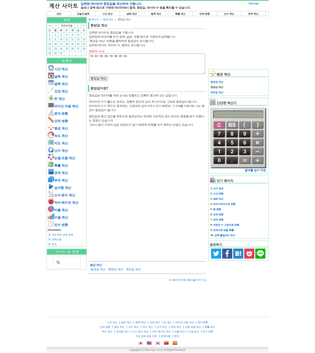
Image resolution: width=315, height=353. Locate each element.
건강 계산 (58, 91)
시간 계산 (107, 13)
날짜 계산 (132, 13)
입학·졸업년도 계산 (225, 235)
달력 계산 (156, 13)
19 (72, 44)
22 (49, 48)
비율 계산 (58, 210)
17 (61, 44)
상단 (58, 13)
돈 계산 (56, 98)
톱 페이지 (93, 19)
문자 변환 (58, 113)
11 (66, 39)
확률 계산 (180, 13)
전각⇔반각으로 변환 (224, 204)
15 (49, 44)
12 (72, 39)
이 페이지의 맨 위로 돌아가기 (186, 283)
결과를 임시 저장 (255, 170)
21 (84, 44)
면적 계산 (253, 13)
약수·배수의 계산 (63, 202)
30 (55, 53)
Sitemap (254, 3)
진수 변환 (58, 225)
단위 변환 (204, 13)
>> (83, 25)
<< (49, 25)
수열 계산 (58, 217)
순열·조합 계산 (61, 158)
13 (78, 39)
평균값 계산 (98, 272)
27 (78, 48)
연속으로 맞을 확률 (223, 230)
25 (66, 48)
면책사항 (56, 239)
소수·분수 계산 (61, 195)
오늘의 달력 (83, 13)
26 (72, 48)
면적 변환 (218, 219)
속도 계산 (58, 136)
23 (55, 48)
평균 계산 (58, 128)
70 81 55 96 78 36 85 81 (147, 66)
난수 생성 (218, 188)
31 (61, 53)
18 (66, 44)
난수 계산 (229, 13)
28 (84, 48)
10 (61, 39)
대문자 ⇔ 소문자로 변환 (226, 225)
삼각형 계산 (59, 187)
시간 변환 (218, 193)
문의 (54, 244)
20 (78, 44)
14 (84, 39)
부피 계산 (58, 180)
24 (61, 48)
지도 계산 (58, 143)
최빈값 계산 (133, 272)
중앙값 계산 (115, 272)
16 (55, 44)
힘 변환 (217, 209)
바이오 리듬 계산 (63, 106)
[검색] (66, 262)
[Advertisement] (67, 292)
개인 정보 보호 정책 (62, 234)
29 (49, 53)
